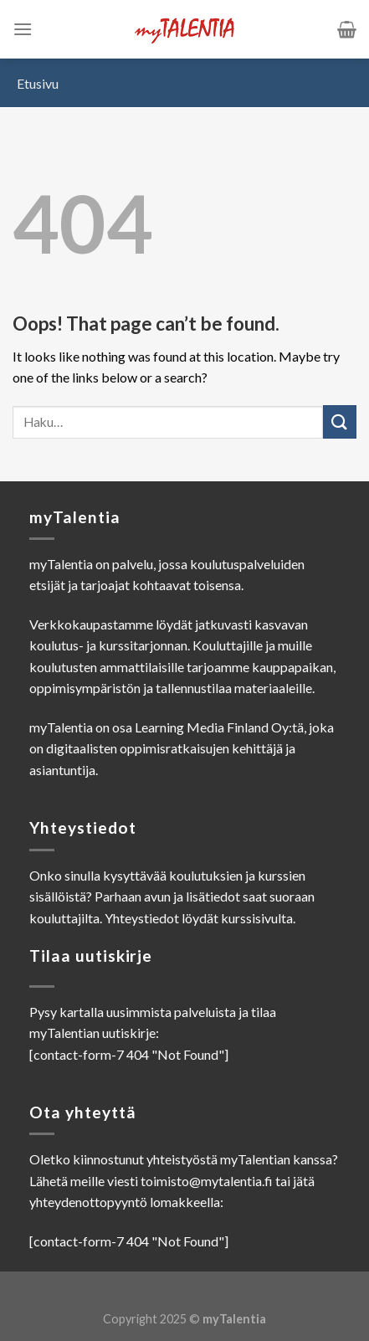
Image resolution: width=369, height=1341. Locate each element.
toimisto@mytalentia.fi (207, 1181)
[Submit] (339, 421)
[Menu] (23, 28)
